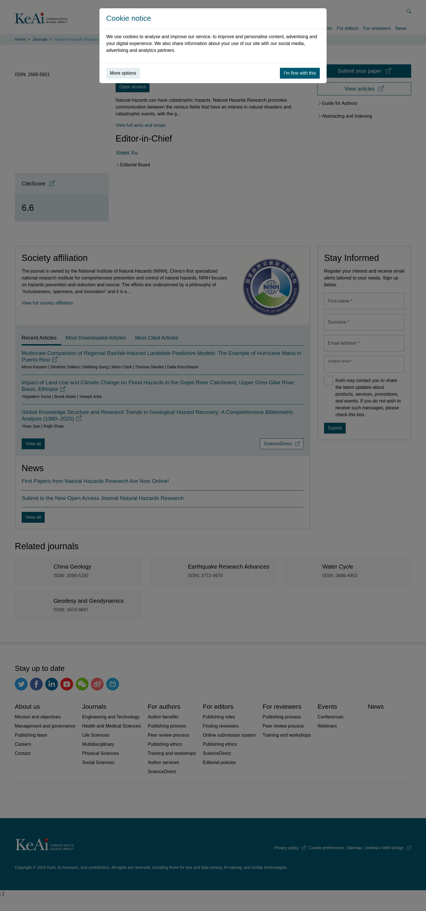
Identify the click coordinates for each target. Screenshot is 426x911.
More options (123, 73)
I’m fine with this (300, 73)
